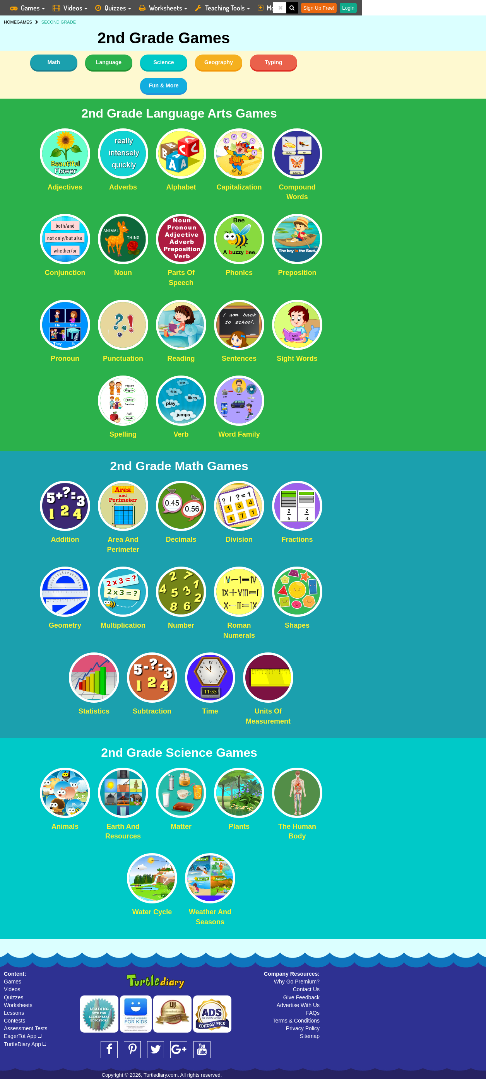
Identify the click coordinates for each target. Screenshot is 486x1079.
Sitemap (310, 1036)
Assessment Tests (26, 1028)
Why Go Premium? (297, 981)
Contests (14, 1021)
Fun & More (164, 85)
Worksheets (18, 1005)
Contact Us (306, 989)
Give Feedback (301, 997)
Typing (273, 62)
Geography (218, 62)
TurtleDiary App (25, 1044)
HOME (10, 22)
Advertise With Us (298, 1005)
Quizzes (14, 997)
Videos (12, 989)
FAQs (313, 1013)
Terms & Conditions (296, 1021)
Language (109, 62)
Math (54, 62)
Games (12, 981)
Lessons (14, 1013)
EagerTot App (22, 1036)
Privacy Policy (303, 1028)
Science (164, 62)
